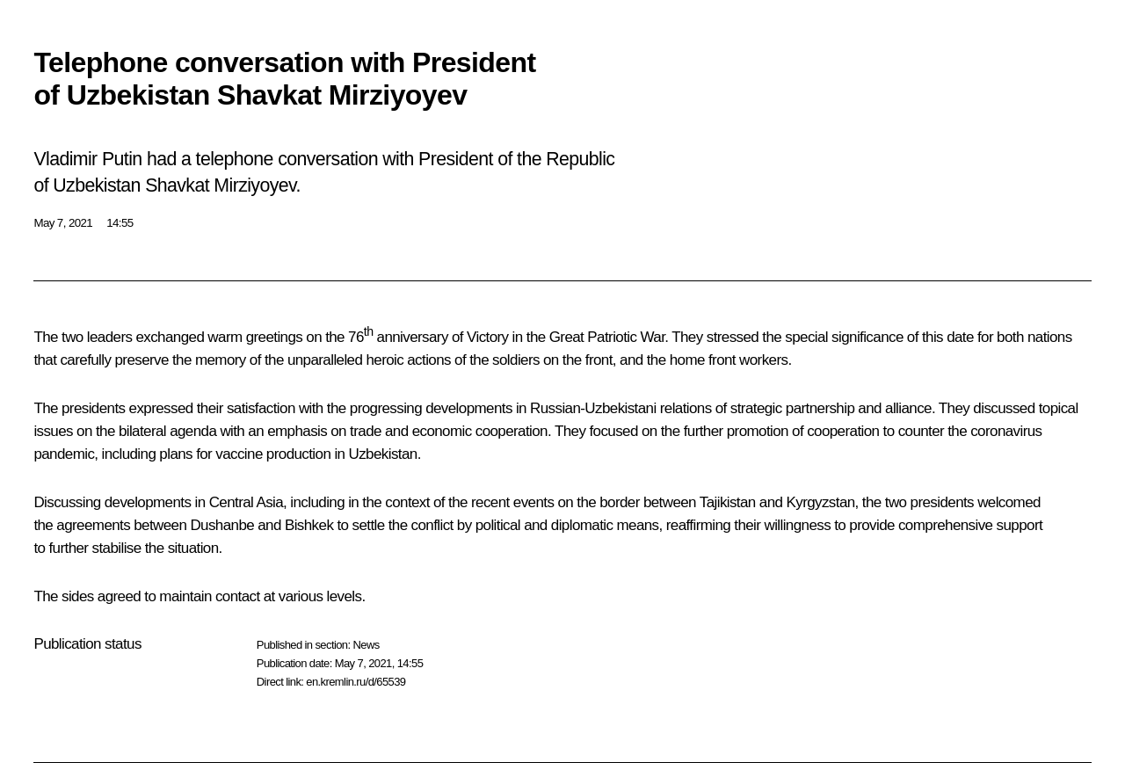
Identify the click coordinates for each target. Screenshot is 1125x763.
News (365, 644)
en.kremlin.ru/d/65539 (355, 681)
